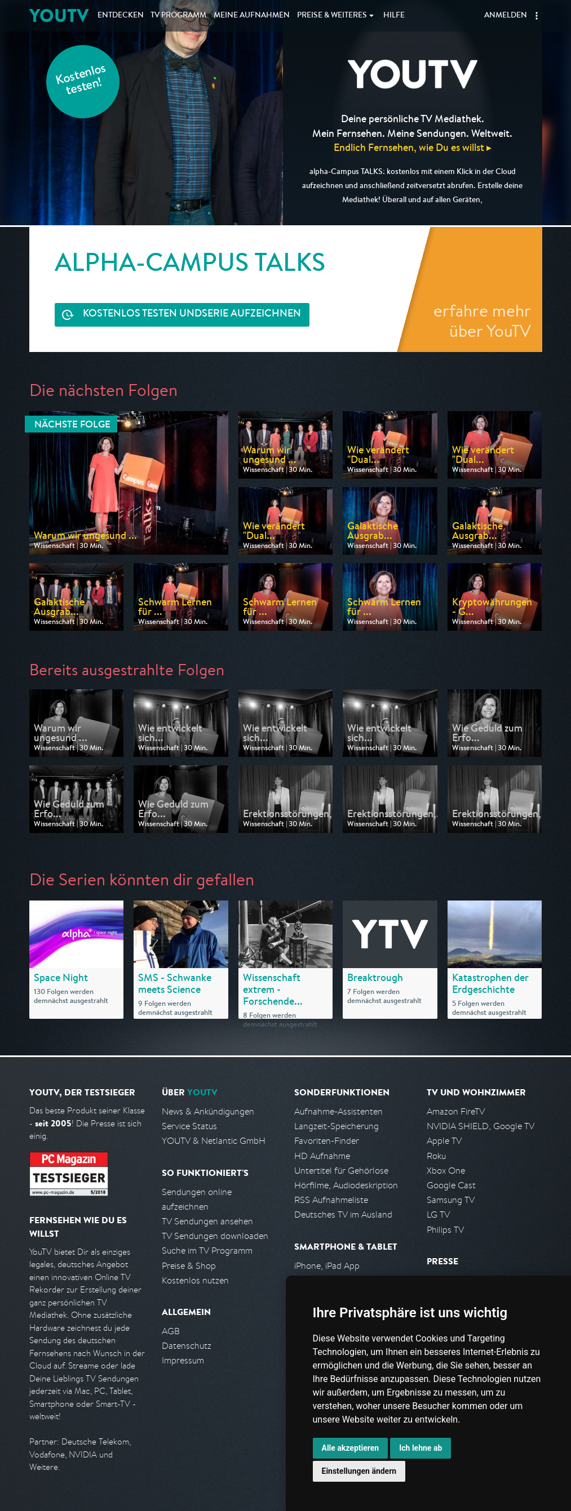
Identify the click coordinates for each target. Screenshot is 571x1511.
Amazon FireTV (456, 1111)
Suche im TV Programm (207, 1250)
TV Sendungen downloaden (215, 1236)
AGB (171, 1331)
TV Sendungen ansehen (207, 1221)
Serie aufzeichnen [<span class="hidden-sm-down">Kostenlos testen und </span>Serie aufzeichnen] (192, 314)
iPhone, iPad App (327, 1266)
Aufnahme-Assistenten (338, 1111)
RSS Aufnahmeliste (331, 1200)
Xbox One (446, 1170)
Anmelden (505, 16)
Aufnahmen (252, 16)
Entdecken (121, 16)
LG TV (438, 1214)
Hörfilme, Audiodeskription (346, 1185)
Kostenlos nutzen (195, 1280)
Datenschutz (186, 1346)
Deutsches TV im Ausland (343, 1214)
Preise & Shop (189, 1266)
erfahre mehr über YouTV (482, 320)
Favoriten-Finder (326, 1141)
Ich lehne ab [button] (420, 1447)
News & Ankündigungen (208, 1111)
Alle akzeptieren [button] (350, 1447)
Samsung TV (451, 1200)
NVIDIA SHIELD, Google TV (480, 1126)
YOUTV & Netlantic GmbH (213, 1141)
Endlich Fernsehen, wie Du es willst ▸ (413, 147)
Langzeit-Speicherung (336, 1126)
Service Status (189, 1126)
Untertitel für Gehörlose (341, 1170)
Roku (436, 1156)
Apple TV (444, 1141)
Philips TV (445, 1230)
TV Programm (178, 16)
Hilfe (394, 16)
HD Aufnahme (322, 1156)
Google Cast (451, 1185)
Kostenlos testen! (81, 81)
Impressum (183, 1360)
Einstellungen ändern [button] (359, 1471)
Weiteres (332, 16)
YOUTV (58, 15)
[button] (536, 16)
